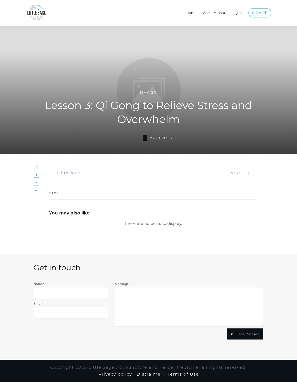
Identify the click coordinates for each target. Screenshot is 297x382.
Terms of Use (183, 374)
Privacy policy (115, 374)
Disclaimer (150, 374)
